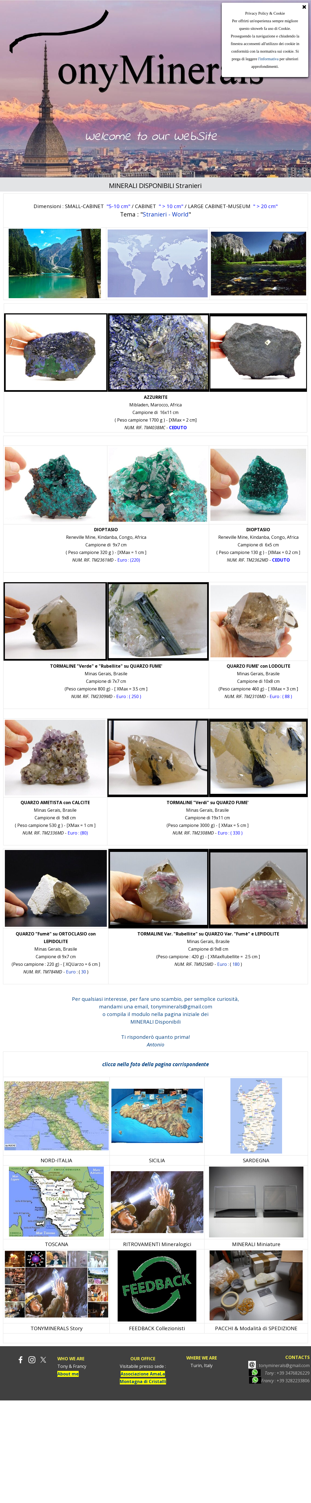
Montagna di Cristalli (143, 1381)
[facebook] (20, 1360)
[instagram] (32, 1360)
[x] (43, 1360)
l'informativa (268, 59)
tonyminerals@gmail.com (181, 1006)
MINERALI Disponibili (155, 1021)
